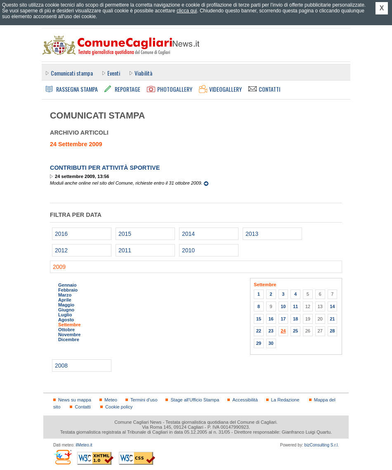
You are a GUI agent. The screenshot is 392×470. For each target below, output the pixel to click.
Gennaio (67, 284)
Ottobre (66, 329)
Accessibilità (244, 399)
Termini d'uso (143, 399)
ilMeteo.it (84, 445)
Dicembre (68, 339)
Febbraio (68, 289)
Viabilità (143, 73)
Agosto (66, 319)
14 (332, 306)
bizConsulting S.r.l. (322, 445)
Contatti (82, 406)
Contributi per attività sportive (105, 167)
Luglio (65, 314)
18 (295, 318)
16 (270, 318)
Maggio (66, 304)
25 (295, 330)
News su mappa (74, 399)
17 (283, 318)
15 (258, 318)
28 (332, 330)
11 (295, 306)
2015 (124, 233)
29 (258, 343)
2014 (188, 233)
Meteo (110, 399)
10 (283, 306)
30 (270, 343)
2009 (59, 266)
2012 (61, 250)
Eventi (113, 73)
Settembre (69, 324)
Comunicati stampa (72, 73)
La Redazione (285, 399)
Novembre (69, 334)
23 (270, 330)
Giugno (66, 309)
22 (258, 330)
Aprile (64, 299)
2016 (61, 233)
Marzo (64, 294)
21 (332, 318)
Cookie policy (118, 406)
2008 (61, 365)
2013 (252, 233)
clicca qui (187, 11)
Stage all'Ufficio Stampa (194, 399)
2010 (188, 250)
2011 (124, 250)
